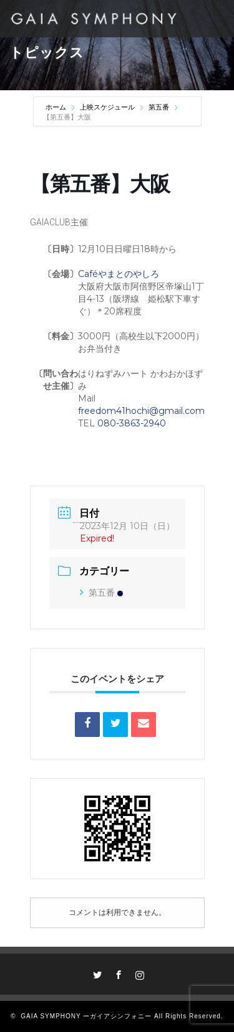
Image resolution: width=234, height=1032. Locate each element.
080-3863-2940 (131, 423)
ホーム (57, 107)
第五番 (159, 107)
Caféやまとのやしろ (118, 273)
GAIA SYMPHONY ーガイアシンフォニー (86, 1016)
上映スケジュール (107, 107)
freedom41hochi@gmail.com (141, 410)
